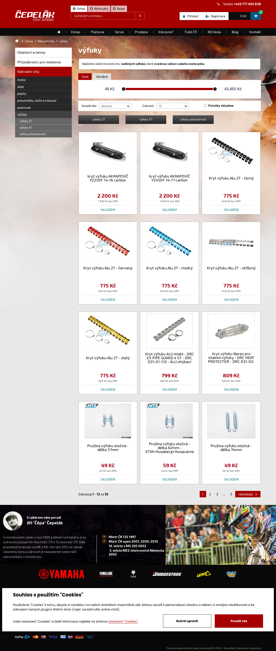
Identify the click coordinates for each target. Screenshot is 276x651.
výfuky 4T (25, 127)
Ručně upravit (187, 621)
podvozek (24, 107)
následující (247, 494)
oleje (20, 87)
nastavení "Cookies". (123, 621)
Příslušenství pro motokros (39, 62)
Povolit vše (239, 621)
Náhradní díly (28, 71)
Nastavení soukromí (249, 647)
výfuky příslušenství (32, 134)
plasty (21, 93)
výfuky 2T (25, 121)
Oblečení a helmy (31, 52)
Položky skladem (221, 105)
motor (21, 80)
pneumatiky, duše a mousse (36, 100)
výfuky (22, 114)
